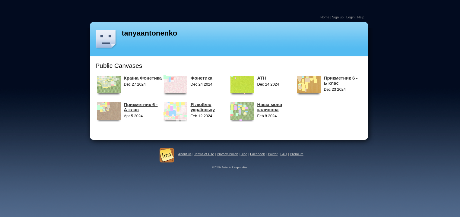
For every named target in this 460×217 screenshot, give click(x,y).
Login (350, 17)
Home (324, 17)
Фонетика (201, 77)
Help (360, 17)
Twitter (273, 154)
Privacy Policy (227, 154)
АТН (261, 77)
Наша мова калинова (269, 107)
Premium (296, 154)
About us (184, 154)
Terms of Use (204, 154)
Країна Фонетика (143, 77)
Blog (244, 154)
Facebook (257, 154)
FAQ (283, 154)
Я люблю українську (203, 107)
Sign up (338, 17)
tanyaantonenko (149, 33)
